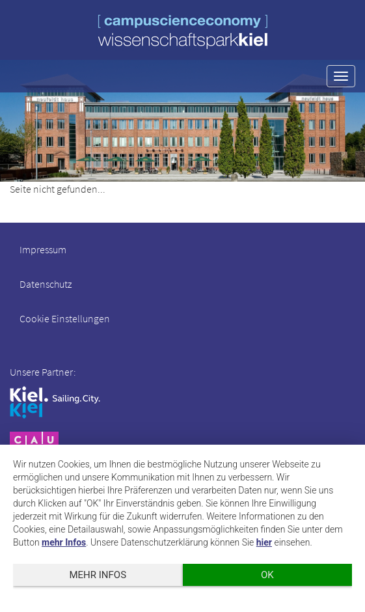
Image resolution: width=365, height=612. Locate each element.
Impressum (43, 249)
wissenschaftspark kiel (182, 31)
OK (267, 575)
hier (264, 542)
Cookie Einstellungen (65, 318)
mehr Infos (64, 542)
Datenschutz (46, 283)
